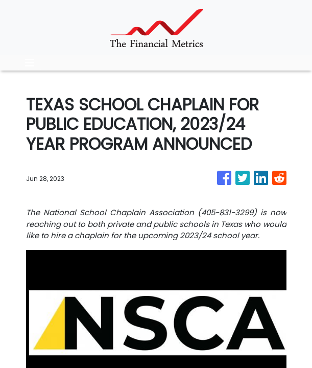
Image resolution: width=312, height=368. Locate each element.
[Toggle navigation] (29, 63)
